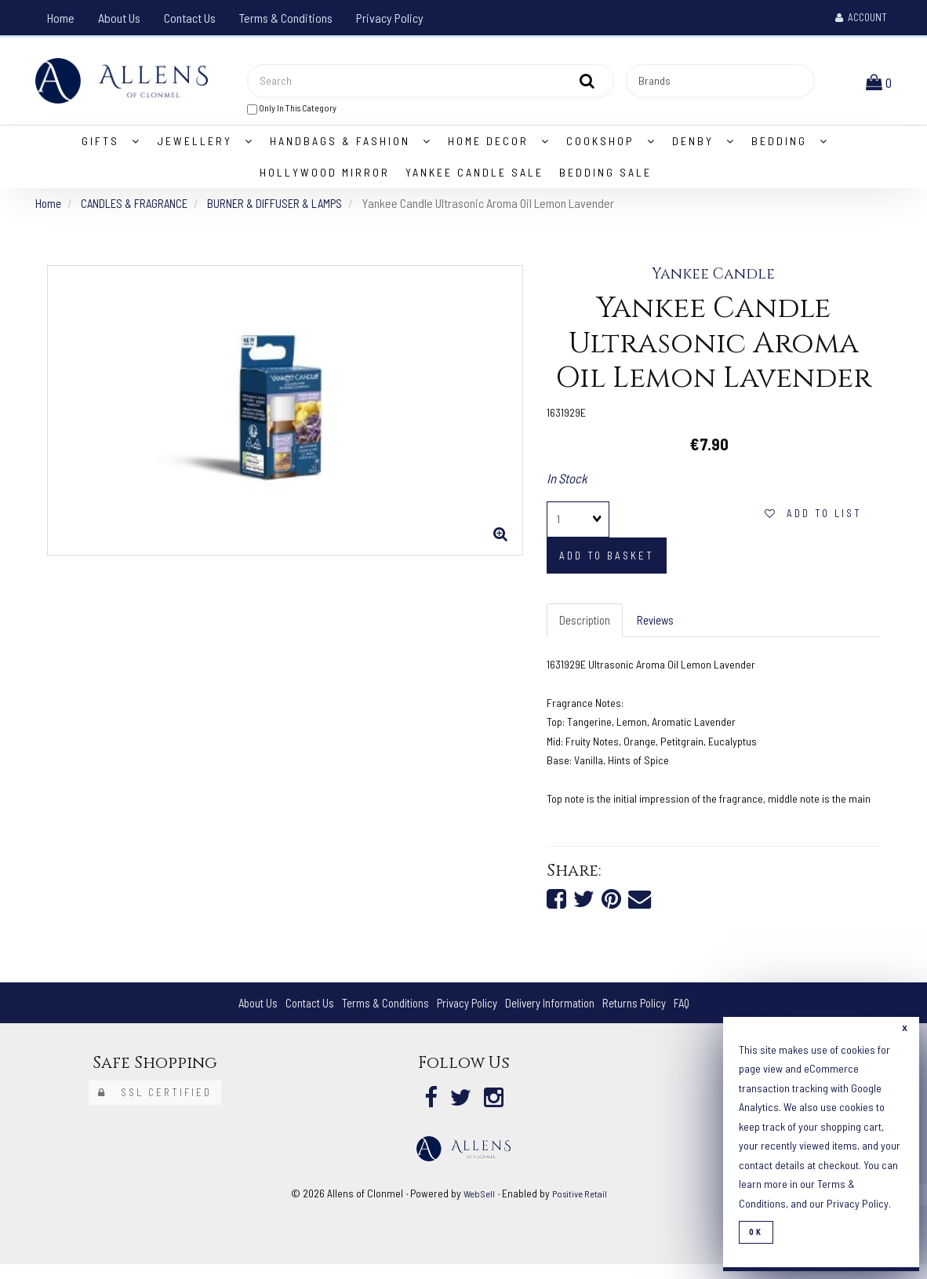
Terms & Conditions (286, 17)
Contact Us (190, 17)
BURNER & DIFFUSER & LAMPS (285, 209)
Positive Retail (581, 1207)
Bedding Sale (605, 179)
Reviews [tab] (662, 628)
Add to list (813, 521)
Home (61, 17)
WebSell (476, 1207)
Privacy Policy (390, 17)
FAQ (698, 1013)
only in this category (291, 112)
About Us (119, 17)
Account (861, 17)
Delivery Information (556, 1013)
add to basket (606, 563)
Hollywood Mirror (325, 179)
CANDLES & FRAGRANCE (138, 209)
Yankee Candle (713, 282)
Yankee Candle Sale (474, 179)
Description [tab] (587, 628)
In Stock (567, 485)
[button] (881, 84)
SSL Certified (155, 1104)
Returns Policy (647, 1013)
